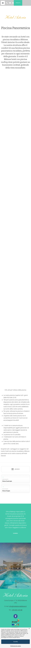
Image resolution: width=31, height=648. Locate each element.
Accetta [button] (15, 641)
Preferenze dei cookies (15, 646)
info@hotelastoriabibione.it (18, 606)
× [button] (29, 628)
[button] (3, 3)
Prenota (18, 2)
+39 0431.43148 (17, 610)
